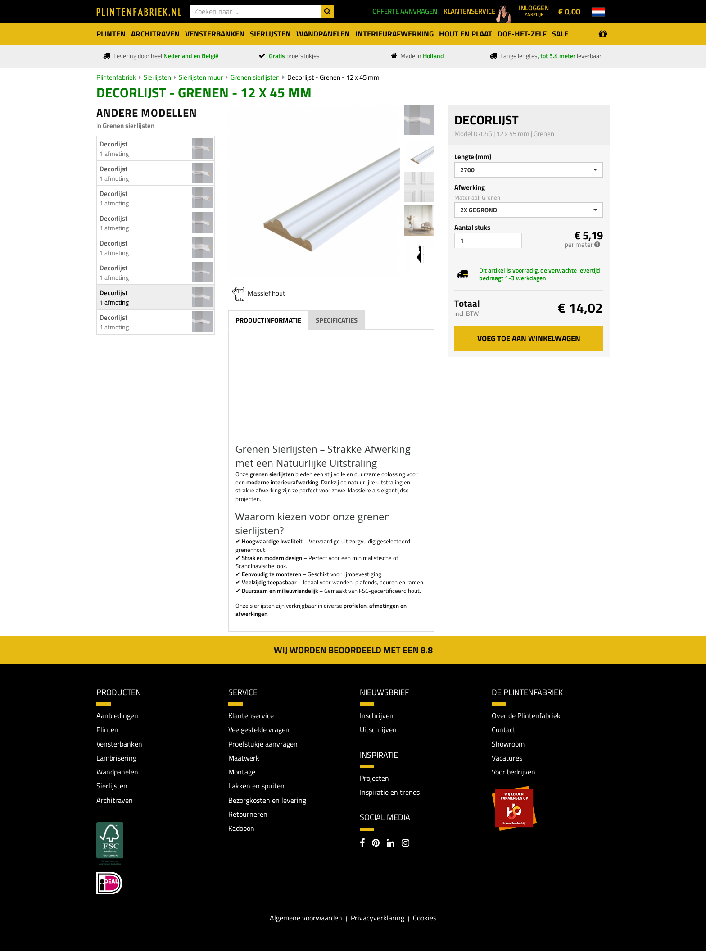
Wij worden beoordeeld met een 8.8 (353, 650)
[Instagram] (405, 844)
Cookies (424, 918)
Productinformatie (268, 320)
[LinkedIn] (390, 844)
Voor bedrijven (513, 772)
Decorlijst (113, 144)
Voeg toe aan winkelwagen (528, 338)
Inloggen (534, 10)
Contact (504, 729)
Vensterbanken (119, 743)
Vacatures (507, 758)
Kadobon (241, 829)
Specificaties (337, 320)
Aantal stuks (472, 227)
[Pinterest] (376, 844)
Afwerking (469, 187)
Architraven (114, 801)
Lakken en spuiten (256, 786)
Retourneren (247, 815)
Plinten (107, 729)
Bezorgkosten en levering (267, 801)
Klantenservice (251, 715)
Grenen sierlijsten (255, 77)
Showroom (508, 743)
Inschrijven (377, 715)
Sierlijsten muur (201, 77)
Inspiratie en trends (390, 792)
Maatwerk (243, 758)
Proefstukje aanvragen (263, 743)
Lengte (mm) (473, 156)
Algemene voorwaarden (306, 918)
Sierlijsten (157, 77)
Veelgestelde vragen (259, 729)
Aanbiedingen (117, 715)
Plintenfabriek (116, 77)
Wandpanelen (117, 772)
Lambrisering (116, 758)
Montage (241, 772)
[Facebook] (362, 844)
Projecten (374, 778)
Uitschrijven (378, 729)
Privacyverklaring (377, 918)
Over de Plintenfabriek (526, 715)
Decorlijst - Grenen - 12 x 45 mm (333, 77)
